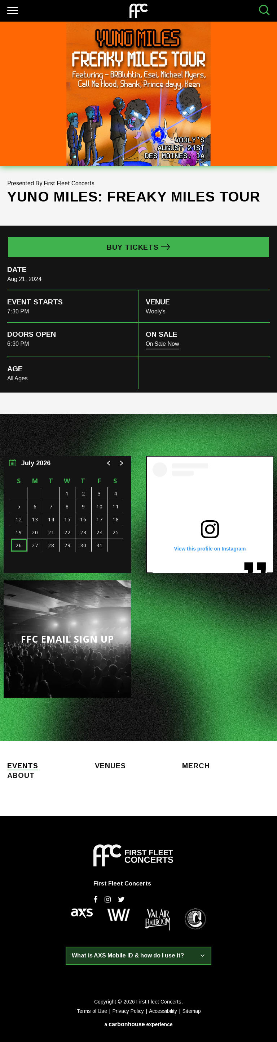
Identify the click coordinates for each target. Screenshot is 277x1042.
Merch (196, 766)
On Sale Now (162, 344)
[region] (67, 514)
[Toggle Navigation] (11, 11)
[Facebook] (95, 899)
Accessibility (163, 1011)
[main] (138, 381)
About (21, 775)
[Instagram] (108, 899)
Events (22, 766)
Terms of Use (91, 1011)
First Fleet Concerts (138, 11)
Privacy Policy (128, 1011)
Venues (110, 766)
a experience (138, 1024)
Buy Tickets (133, 247)
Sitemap (192, 1011)
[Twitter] (121, 899)
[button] (109, 463)
